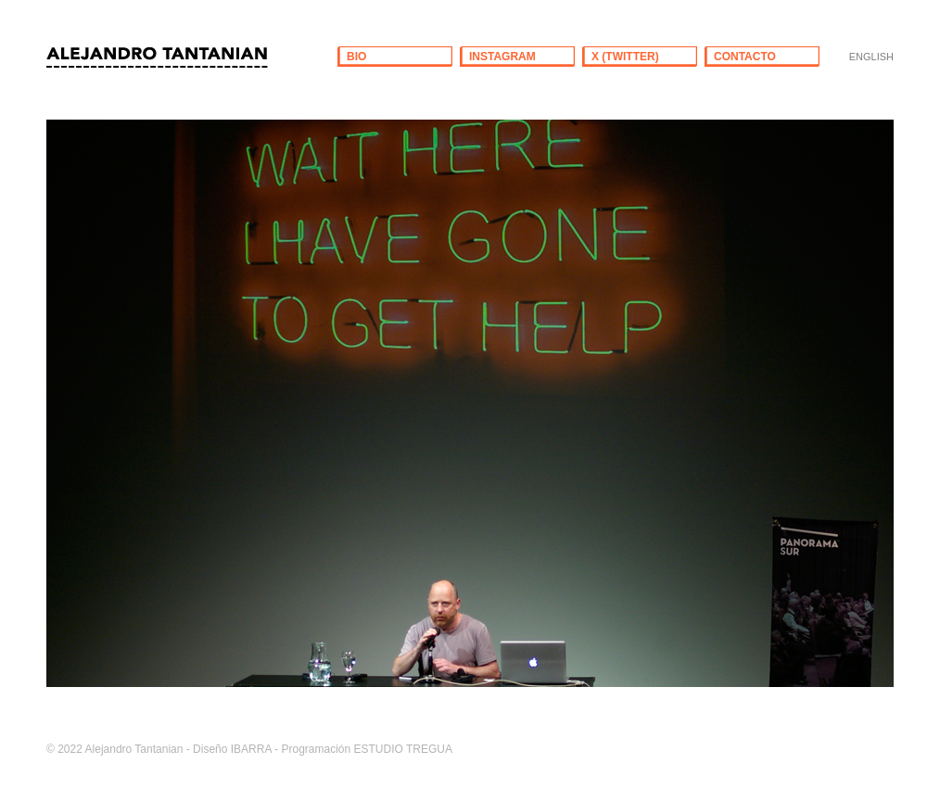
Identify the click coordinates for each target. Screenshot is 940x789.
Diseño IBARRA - (235, 749)
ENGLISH (871, 56)
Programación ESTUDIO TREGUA (366, 749)
